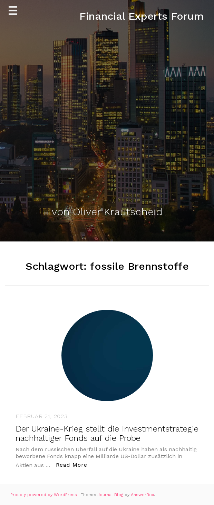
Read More (73, 464)
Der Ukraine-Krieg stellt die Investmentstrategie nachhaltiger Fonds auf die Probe (107, 433)
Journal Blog (111, 494)
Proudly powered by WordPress (44, 494)
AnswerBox (142, 494)
